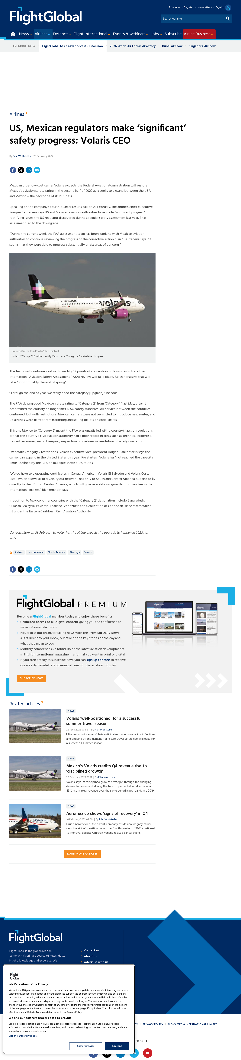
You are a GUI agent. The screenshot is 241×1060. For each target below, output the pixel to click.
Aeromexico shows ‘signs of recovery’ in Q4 (107, 813)
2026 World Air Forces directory (133, 46)
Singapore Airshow (202, 46)
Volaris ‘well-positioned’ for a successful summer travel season (104, 721)
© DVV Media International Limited (192, 1024)
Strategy (74, 552)
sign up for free (98, 660)
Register (189, 7)
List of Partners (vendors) (23, 1036)
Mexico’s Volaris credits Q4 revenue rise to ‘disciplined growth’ (106, 769)
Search (228, 17)
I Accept (117, 1046)
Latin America (35, 552)
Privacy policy (153, 1024)
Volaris (88, 552)
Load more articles (82, 853)
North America (56, 552)
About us (90, 956)
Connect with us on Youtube (148, 1053)
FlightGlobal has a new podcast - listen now (72, 46)
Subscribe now (31, 678)
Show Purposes (86, 1046)
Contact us (91, 950)
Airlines (16, 114)
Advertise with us (96, 962)
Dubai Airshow (172, 46)
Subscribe (174, 7)
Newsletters (205, 7)
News (71, 711)
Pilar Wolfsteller (22, 156)
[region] (69, 1009)
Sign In (219, 7)
